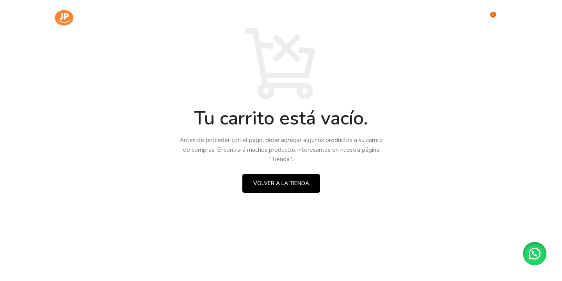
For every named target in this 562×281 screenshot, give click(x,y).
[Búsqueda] (473, 17)
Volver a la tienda (281, 183)
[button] (534, 253)
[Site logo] (89, 17)
